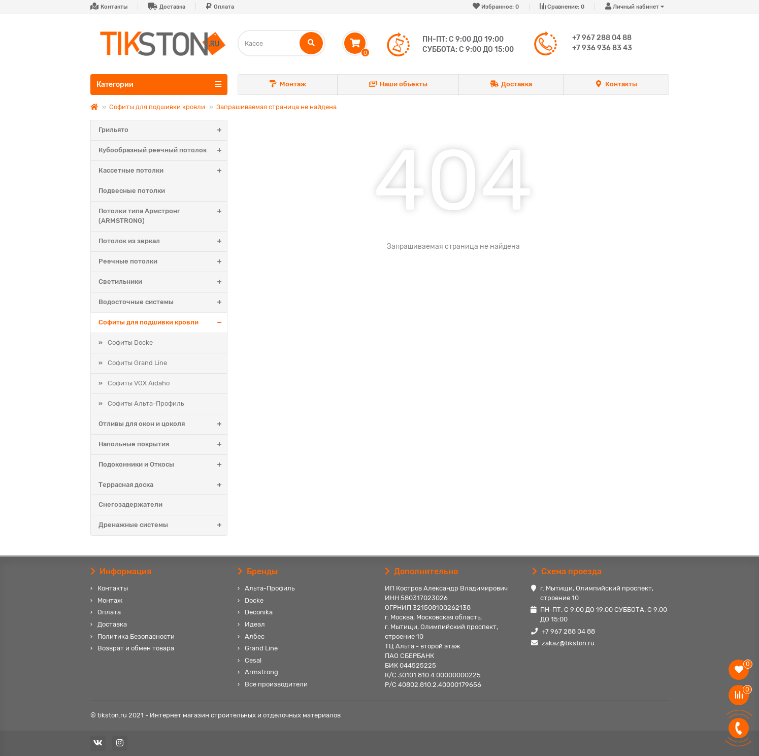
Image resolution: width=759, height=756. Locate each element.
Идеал (255, 624)
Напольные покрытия (162, 444)
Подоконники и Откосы (162, 465)
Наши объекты (398, 84)
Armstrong (261, 672)
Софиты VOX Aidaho (139, 383)
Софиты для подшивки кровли (157, 107)
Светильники (162, 282)
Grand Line (261, 648)
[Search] (281, 43)
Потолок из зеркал (162, 241)
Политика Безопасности (136, 636)
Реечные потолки (162, 262)
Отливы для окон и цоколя (162, 424)
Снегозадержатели (130, 504)
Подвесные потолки (131, 190)
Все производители (276, 684)
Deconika (259, 612)
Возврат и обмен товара (135, 648)
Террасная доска (162, 485)
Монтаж (288, 84)
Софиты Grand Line (137, 363)
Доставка (172, 7)
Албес (255, 636)
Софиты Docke (130, 342)
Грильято (162, 130)
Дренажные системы (162, 525)
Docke (254, 600)
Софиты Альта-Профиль (146, 403)
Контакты (114, 7)
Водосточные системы (162, 302)
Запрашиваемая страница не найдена (276, 107)
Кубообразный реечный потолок (162, 150)
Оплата (224, 7)
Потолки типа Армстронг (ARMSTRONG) (162, 216)
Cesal (253, 660)
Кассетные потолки (162, 171)
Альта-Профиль (269, 588)
